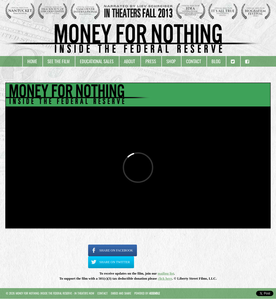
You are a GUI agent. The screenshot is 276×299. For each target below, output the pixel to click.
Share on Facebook (116, 250)
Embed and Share (121, 293)
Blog (216, 61)
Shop (171, 61)
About (129, 61)
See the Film (59, 61)
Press (150, 61)
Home (32, 61)
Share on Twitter (115, 262)
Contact (193, 61)
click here (165, 278)
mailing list (166, 273)
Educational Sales (97, 61)
